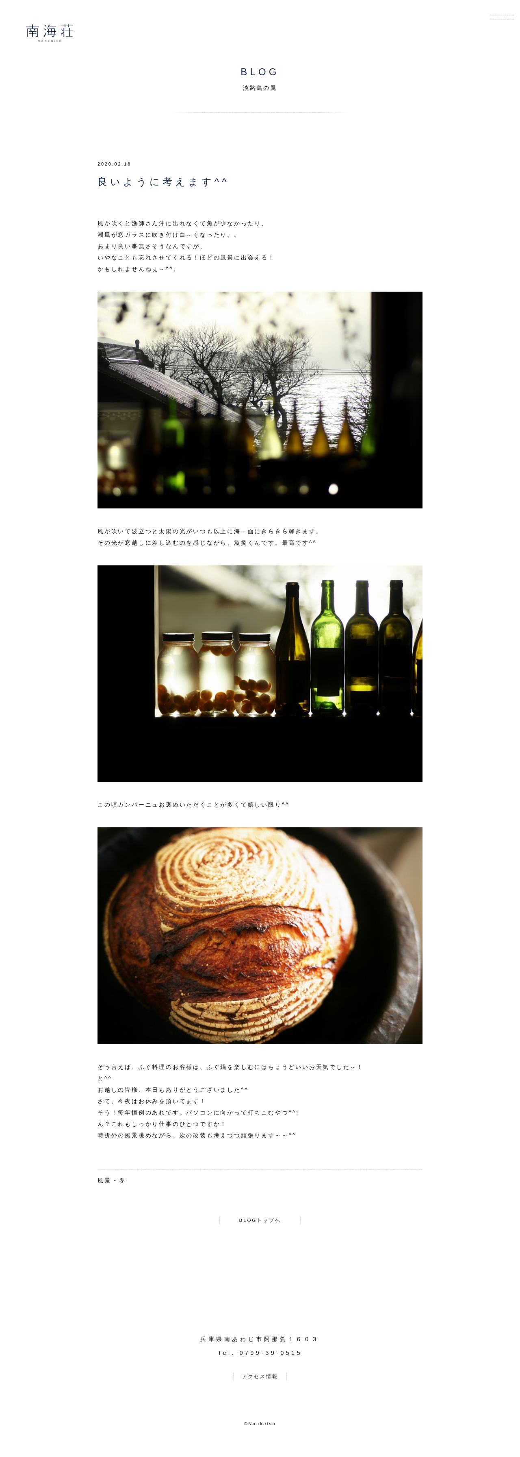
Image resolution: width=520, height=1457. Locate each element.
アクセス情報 (260, 1381)
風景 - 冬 (112, 1180)
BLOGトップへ (260, 1222)
